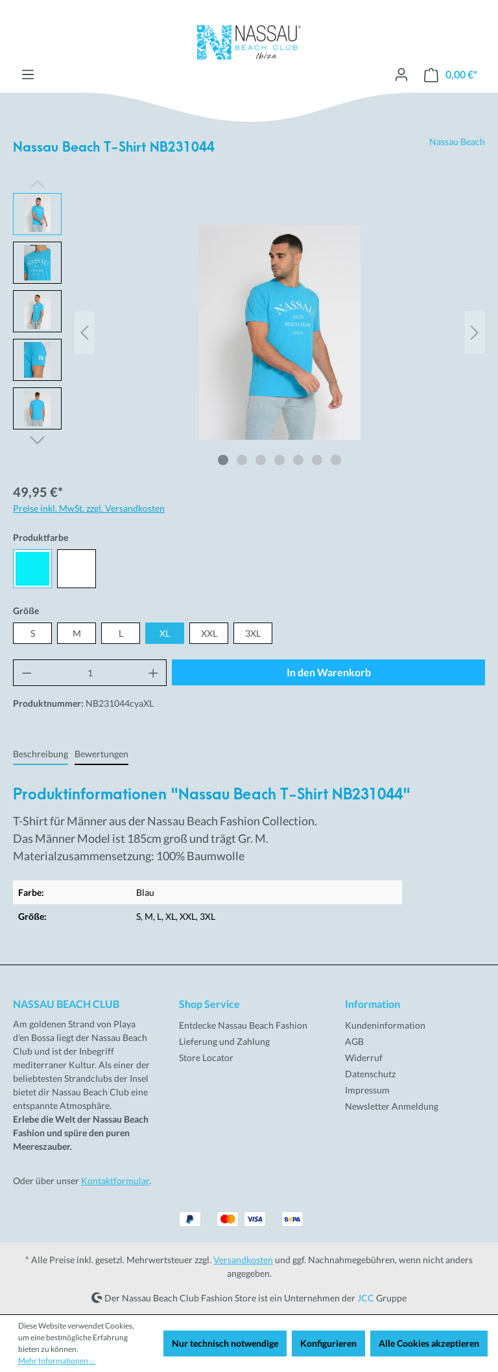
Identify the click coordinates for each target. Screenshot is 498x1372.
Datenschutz (370, 1073)
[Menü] (28, 74)
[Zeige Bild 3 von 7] (260, 460)
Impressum (367, 1089)
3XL (253, 633)
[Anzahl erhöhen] (153, 672)
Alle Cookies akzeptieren (429, 1343)
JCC (365, 1297)
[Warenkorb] (450, 74)
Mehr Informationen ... (56, 1361)
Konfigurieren (328, 1343)
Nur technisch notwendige (225, 1343)
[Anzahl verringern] (26, 672)
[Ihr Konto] (401, 74)
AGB (354, 1041)
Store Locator (206, 1057)
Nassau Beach (457, 141)
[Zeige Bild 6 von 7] (317, 460)
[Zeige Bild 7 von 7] (336, 460)
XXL (209, 633)
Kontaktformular (115, 1180)
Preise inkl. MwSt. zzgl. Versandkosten (89, 508)
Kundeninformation (385, 1025)
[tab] (40, 754)
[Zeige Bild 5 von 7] (298, 460)
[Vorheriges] (84, 333)
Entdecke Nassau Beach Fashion (243, 1025)
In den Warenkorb (329, 672)
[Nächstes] (474, 333)
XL (165, 633)
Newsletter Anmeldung (391, 1106)
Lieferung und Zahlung (224, 1041)
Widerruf (364, 1057)
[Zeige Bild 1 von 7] (223, 460)
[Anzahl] (90, 672)
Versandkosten (243, 1259)
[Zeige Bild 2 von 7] (242, 460)
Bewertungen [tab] (101, 753)
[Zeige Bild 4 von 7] (279, 460)
